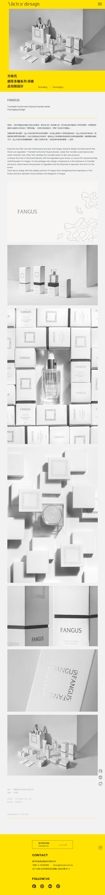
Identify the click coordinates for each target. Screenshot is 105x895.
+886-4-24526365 (40, 865)
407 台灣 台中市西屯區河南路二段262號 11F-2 (51, 869)
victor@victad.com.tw (63, 865)
